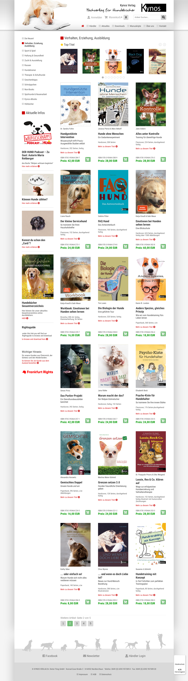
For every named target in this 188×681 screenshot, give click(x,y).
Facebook (50, 656)
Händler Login (135, 656)
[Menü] (184, 656)
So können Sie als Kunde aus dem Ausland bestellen (35, 362)
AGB (93, 674)
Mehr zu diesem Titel (68, 152)
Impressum (82, 674)
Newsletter (91, 656)
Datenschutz (105, 674)
